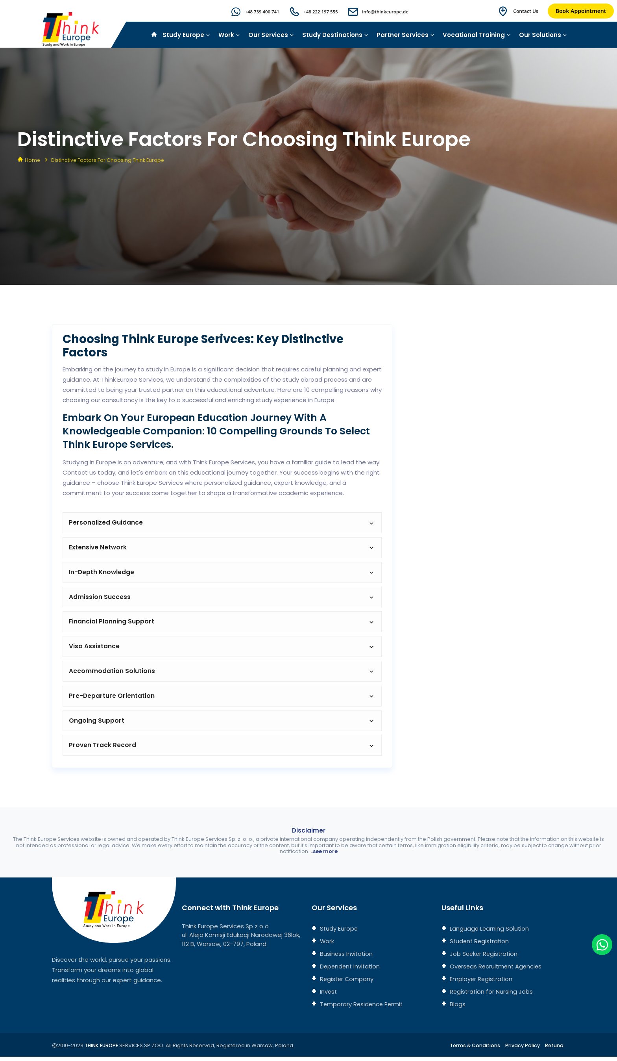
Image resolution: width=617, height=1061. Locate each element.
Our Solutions (543, 35)
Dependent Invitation (350, 970)
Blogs (457, 1008)
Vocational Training (477, 35)
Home (33, 160)
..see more (324, 856)
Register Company (346, 983)
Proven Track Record (222, 749)
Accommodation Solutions (222, 674)
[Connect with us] (481, 504)
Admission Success (222, 598)
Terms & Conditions (473, 1050)
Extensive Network (222, 548)
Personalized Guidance (222, 522)
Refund (554, 1050)
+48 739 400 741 (257, 11)
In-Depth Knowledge (222, 573)
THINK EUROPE (103, 1050)
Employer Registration (481, 983)
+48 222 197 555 (317, 11)
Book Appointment (581, 11)
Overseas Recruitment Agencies (496, 970)
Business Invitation (346, 958)
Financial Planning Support (222, 623)
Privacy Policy (522, 1050)
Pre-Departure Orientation (222, 699)
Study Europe (186, 35)
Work (229, 35)
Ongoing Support (222, 724)
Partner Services (405, 35)
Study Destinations (335, 35)
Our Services (271, 35)
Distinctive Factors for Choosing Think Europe (109, 160)
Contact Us (525, 11)
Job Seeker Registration (484, 958)
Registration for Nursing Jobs (491, 996)
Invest (328, 996)
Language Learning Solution (489, 933)
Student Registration (479, 945)
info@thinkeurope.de (384, 11)
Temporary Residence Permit (361, 1008)
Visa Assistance (222, 648)
